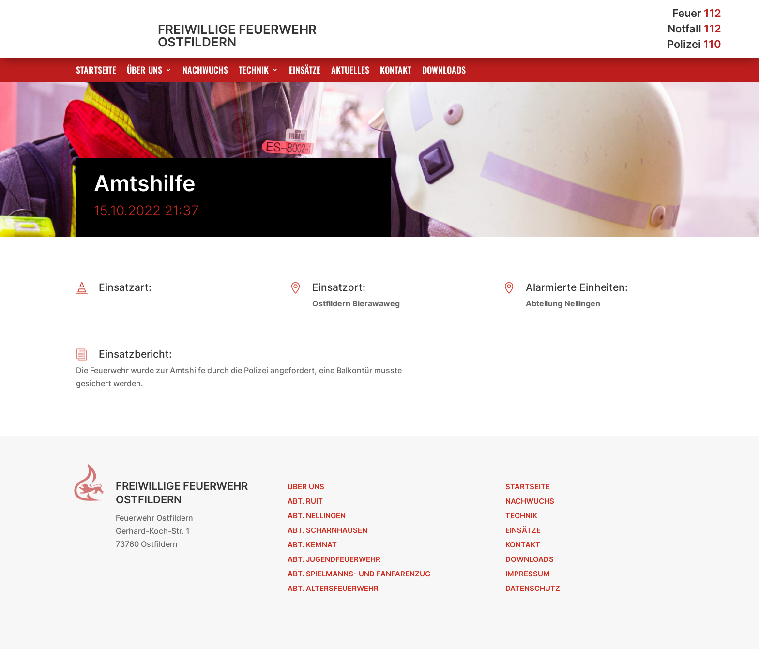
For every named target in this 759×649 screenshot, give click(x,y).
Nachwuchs (205, 71)
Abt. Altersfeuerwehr (333, 588)
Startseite (96, 71)
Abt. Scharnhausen (327, 530)
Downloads (444, 71)
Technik (254, 71)
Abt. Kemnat (312, 544)
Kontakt (395, 71)
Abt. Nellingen (317, 515)
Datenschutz (532, 588)
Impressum (527, 573)
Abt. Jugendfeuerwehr (334, 559)
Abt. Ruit (305, 501)
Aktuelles (350, 71)
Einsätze (304, 71)
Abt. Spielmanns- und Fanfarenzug (359, 573)
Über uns (144, 71)
